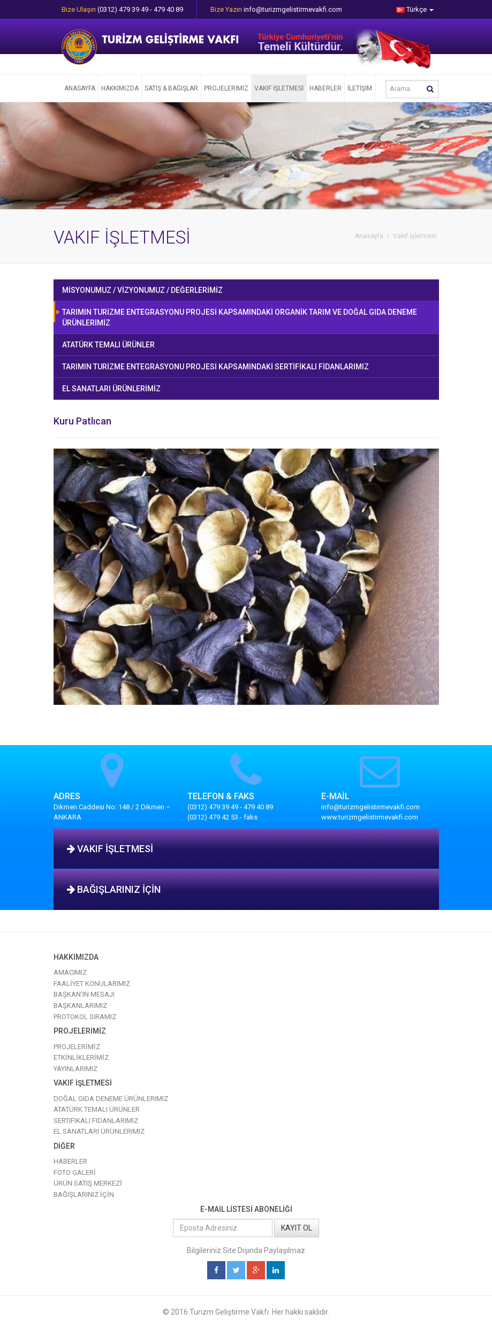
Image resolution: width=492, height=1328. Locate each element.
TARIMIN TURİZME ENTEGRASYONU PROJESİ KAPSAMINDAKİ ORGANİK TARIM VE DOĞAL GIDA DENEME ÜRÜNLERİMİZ (239, 317)
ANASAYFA (79, 88)
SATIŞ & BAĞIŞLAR (171, 88)
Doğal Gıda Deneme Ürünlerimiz (111, 1099)
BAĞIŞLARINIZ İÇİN (114, 889)
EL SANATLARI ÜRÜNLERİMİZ (111, 388)
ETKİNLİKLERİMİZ (81, 1057)
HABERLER (325, 88)
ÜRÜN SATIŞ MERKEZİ (88, 1183)
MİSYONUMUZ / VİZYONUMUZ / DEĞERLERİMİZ (142, 290)
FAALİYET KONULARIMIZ (92, 984)
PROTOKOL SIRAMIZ (85, 1017)
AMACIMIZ (70, 972)
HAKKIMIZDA (120, 88)
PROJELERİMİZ (226, 88)
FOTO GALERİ (75, 1172)
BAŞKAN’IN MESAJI (84, 994)
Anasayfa (369, 236)
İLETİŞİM (359, 88)
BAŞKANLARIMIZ (80, 1005)
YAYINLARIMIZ (75, 1069)
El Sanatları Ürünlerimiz (99, 1131)
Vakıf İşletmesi (415, 236)
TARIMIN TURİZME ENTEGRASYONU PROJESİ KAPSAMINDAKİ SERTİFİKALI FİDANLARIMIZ (215, 366)
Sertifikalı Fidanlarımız (96, 1121)
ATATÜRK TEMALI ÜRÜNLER (108, 344)
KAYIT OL (296, 1228)
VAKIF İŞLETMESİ (279, 88)
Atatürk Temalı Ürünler (97, 1109)
